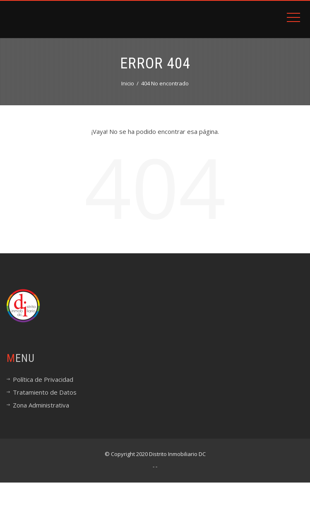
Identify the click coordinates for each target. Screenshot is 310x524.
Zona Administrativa (41, 405)
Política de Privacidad (43, 379)
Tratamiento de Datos (45, 392)
